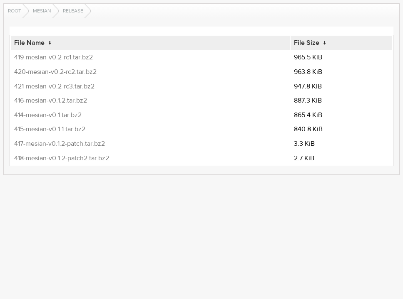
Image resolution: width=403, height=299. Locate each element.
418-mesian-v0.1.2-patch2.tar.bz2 (61, 158)
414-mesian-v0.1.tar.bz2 (48, 115)
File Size (306, 43)
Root (14, 10)
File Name (29, 43)
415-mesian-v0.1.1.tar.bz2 (49, 129)
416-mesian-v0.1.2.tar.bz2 (50, 100)
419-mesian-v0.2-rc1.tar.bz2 (53, 57)
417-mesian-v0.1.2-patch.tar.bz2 (59, 144)
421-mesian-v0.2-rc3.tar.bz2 (54, 86)
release (73, 10)
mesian (42, 10)
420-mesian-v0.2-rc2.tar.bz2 (55, 72)
